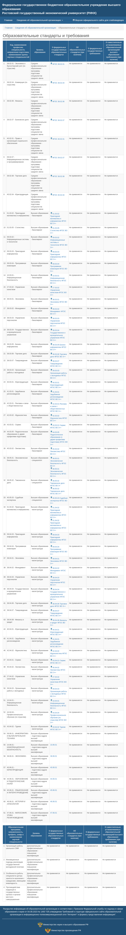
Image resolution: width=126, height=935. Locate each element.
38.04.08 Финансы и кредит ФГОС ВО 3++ (58, 622)
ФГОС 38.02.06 (57, 102)
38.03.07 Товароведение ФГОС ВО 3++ (56, 363)
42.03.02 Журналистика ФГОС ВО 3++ (58, 418)
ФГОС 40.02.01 (57, 139)
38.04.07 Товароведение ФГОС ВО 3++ (56, 613)
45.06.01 (53, 790)
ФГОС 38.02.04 (57, 83)
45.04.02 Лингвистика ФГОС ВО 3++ (57, 670)
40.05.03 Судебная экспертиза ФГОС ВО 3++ (59, 500)
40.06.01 (53, 767)
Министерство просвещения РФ (66, 930)
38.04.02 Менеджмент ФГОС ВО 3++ (58, 570)
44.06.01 (53, 779)
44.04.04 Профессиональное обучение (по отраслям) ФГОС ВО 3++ (58, 718)
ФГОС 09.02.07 (57, 158)
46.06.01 (53, 802)
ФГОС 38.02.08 (57, 176)
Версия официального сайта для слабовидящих (98, 20)
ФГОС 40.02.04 (57, 195)
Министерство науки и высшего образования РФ (65, 924)
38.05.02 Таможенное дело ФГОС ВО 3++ (57, 491)
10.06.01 (53, 745)
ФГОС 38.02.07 (57, 120)
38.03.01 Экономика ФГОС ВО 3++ (58, 302)
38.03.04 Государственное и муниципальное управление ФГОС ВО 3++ (57, 335)
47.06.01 (53, 813)
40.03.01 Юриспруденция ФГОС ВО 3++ (56, 385)
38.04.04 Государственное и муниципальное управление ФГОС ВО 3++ (57, 594)
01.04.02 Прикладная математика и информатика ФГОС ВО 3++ (58, 512)
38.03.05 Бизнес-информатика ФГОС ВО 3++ (58, 347)
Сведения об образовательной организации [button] (40, 20)
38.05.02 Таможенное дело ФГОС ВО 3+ (57, 483)
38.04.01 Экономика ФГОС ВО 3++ (58, 561)
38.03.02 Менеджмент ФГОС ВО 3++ (58, 311)
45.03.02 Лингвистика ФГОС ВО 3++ (57, 451)
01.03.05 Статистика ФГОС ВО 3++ (58, 230)
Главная (8, 20)
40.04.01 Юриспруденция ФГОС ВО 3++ (56, 632)
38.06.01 (53, 756)
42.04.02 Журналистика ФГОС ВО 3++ (58, 653)
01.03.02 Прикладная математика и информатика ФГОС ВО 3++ (58, 219)
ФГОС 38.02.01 (57, 64)
